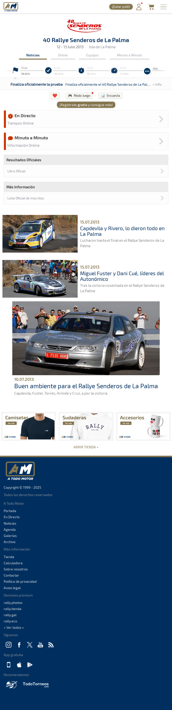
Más (155, 68)
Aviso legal (12, 588)
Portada (10, 511)
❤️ (54, 95)
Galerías (10, 535)
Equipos (92, 55)
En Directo (12, 517)
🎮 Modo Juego (79, 95)
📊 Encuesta (110, 95)
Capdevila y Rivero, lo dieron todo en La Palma (122, 231)
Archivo (9, 542)
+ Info (157, 84)
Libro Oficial (16, 171)
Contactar (11, 575)
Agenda (10, 529)
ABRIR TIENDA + (86, 447)
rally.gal (10, 615)
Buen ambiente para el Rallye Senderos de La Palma (86, 385)
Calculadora (13, 563)
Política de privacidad (20, 581)
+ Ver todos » (14, 627)
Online (63, 55)
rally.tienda (12, 609)
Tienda (9, 557)
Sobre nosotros (16, 569)
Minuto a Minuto (129, 55)
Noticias (33, 55)
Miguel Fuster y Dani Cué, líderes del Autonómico (122, 276)
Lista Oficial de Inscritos (25, 198)
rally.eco (10, 621)
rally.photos (13, 602)
